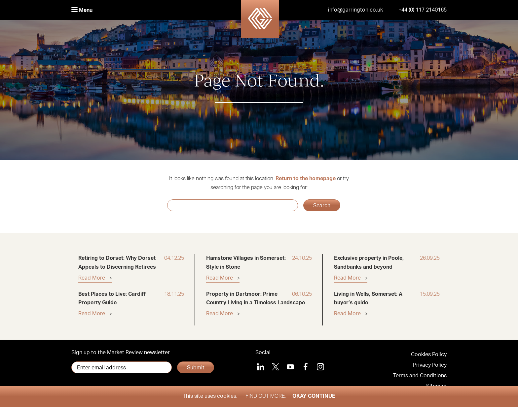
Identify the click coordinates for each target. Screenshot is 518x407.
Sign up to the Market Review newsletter (120, 352)
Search (321, 205)
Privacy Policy (430, 365)
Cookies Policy (429, 354)
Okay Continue (313, 396)
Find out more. (265, 396)
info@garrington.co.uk (355, 10)
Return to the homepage (306, 178)
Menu (81, 10)
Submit (195, 367)
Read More (91, 278)
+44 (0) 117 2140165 (422, 10)
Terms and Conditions (420, 375)
